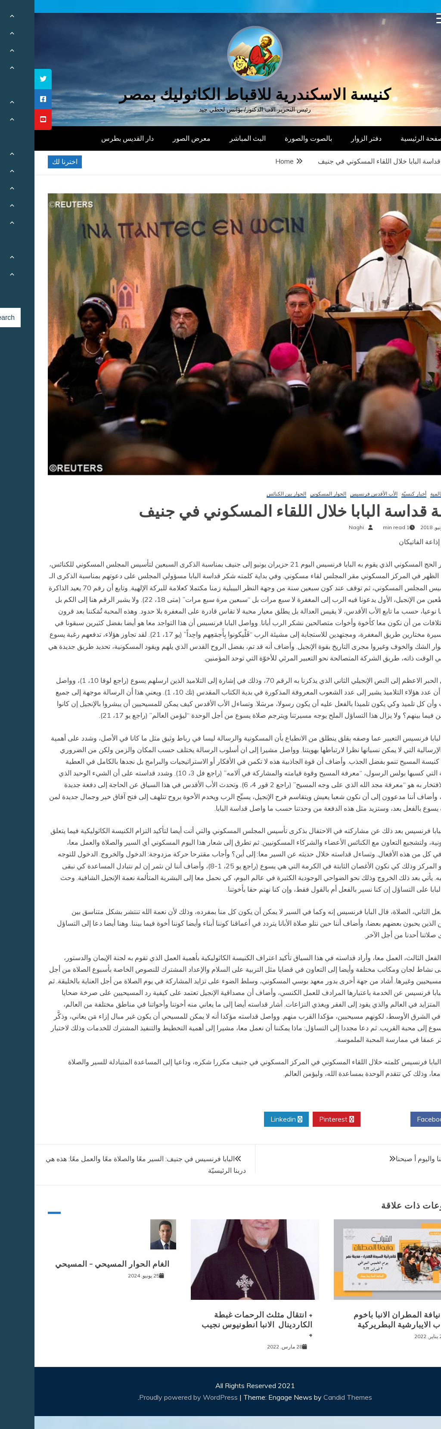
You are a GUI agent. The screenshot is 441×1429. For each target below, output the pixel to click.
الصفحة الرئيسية (389, 138)
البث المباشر (213, 138)
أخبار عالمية (408, 494)
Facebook (400, 1119)
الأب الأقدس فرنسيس (339, 494)
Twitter (351, 1119)
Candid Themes (313, 1397)
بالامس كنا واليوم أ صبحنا (396, 1158)
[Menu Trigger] (407, 18)
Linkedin (252, 1119)
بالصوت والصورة (274, 138)
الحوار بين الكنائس (252, 494)
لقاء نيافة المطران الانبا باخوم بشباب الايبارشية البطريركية (370, 1320)
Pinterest (302, 1119)
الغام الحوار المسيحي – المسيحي (78, 1264)
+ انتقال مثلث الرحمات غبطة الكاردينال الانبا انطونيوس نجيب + (222, 1325)
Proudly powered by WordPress (155, 1397)
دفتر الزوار (332, 138)
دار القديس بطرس (93, 138)
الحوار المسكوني (294, 494)
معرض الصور (157, 138)
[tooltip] (8, 79)
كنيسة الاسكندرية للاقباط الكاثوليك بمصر (221, 94)
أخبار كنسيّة (379, 494)
